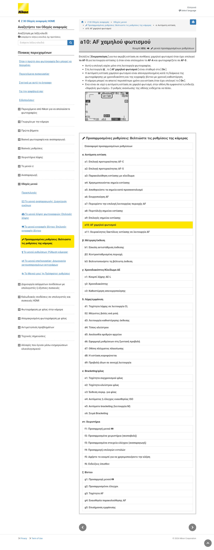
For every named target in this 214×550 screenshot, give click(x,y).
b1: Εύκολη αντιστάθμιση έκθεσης (104, 247)
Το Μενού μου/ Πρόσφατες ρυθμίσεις (46, 273)
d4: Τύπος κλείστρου (97, 327)
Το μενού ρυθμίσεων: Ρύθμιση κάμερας (45, 252)
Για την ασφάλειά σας (31, 91)
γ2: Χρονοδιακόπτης (96, 283)
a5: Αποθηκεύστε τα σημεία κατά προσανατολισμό (114, 189)
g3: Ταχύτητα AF (94, 493)
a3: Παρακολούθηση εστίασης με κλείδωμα (109, 175)
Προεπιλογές (29, 192)
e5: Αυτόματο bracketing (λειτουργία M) (107, 406)
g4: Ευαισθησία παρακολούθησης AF (105, 500)
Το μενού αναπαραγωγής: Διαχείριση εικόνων (44, 203)
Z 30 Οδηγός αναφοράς (98, 22)
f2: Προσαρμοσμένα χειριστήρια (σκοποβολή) (111, 435)
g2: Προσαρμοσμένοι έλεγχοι (101, 486)
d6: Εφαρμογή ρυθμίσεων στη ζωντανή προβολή (112, 341)
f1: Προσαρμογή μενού (99, 428)
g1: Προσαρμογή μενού (99, 479)
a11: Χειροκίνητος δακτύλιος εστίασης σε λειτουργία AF (117, 231)
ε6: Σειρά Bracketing (96, 413)
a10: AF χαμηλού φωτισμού (100, 224)
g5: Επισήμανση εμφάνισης (100, 507)
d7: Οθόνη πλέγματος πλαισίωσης (104, 348)
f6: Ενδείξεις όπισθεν (97, 463)
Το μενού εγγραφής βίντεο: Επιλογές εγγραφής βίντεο (44, 228)
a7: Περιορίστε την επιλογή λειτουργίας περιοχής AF (115, 203)
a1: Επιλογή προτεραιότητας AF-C (104, 161)
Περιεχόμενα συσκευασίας (34, 73)
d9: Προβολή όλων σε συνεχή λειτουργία (108, 362)
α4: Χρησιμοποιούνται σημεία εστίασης (107, 182)
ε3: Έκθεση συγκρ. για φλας (101, 392)
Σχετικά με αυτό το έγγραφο (35, 82)
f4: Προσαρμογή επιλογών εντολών (105, 449)
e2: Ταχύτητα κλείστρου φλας (102, 385)
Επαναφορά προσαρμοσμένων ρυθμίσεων (109, 146)
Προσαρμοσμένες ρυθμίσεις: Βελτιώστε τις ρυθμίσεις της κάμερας (46, 241)
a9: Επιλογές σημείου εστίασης (103, 217)
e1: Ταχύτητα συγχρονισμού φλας (104, 378)
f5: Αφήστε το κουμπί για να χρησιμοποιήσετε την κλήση (117, 456)
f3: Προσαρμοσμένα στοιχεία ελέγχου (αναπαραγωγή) (115, 442)
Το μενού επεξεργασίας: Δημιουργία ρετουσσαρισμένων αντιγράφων (44, 262)
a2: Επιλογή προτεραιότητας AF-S (104, 168)
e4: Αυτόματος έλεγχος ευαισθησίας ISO (109, 399)
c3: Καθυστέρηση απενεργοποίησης (105, 290)
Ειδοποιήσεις (26, 100)
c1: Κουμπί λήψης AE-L (98, 276)
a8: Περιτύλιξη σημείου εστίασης (104, 210)
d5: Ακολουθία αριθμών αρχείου (103, 334)
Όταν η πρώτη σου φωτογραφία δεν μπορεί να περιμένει (45, 63)
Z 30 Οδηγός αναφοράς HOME (38, 21)
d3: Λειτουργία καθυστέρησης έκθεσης (107, 320)
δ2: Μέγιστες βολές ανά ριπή (101, 313)
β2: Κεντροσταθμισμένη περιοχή (103, 254)
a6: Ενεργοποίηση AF (97, 196)
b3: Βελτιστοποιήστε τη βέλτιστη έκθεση (109, 261)
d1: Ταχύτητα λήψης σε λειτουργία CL (106, 306)
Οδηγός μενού (120, 22)
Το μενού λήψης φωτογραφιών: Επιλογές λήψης (47, 216)
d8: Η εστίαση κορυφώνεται (101, 355)
